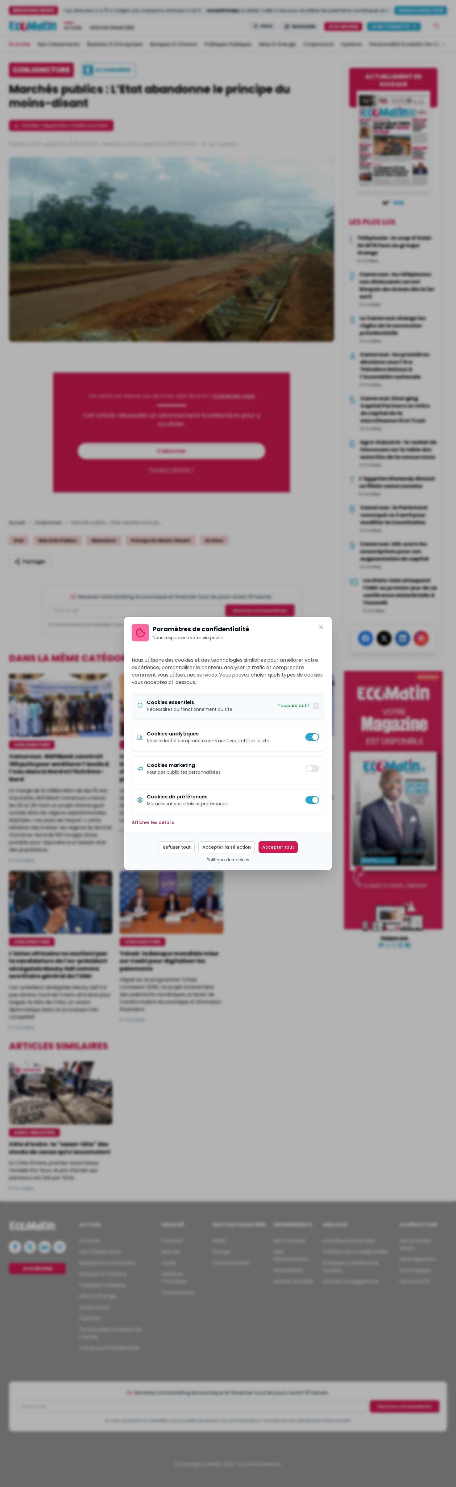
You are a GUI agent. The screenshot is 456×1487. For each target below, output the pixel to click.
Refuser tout (177, 847)
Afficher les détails (153, 822)
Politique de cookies (228, 860)
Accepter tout (278, 847)
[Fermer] (321, 627)
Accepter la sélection (226, 847)
